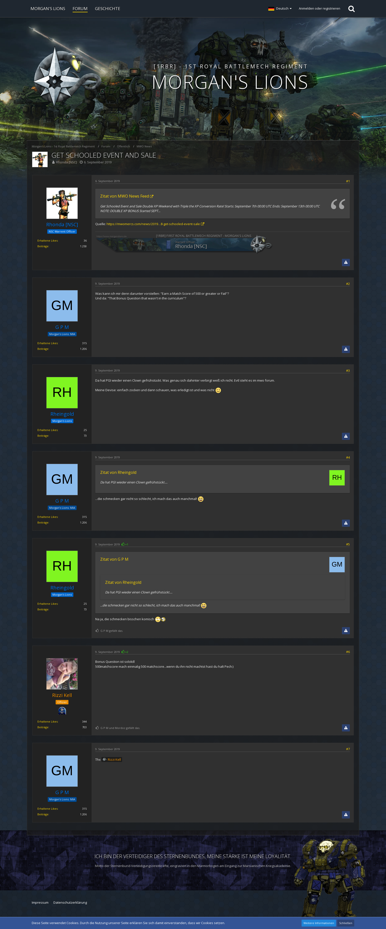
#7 (348, 749)
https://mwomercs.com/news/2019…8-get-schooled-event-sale (153, 224)
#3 (348, 370)
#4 (348, 457)
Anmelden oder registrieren (319, 8)
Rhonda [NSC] (66, 162)
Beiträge (42, 246)
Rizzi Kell (114, 759)
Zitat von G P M (114, 559)
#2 (348, 283)
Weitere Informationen (319, 923)
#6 (348, 652)
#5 (348, 544)
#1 (348, 181)
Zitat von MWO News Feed (124, 196)
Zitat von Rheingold (118, 472)
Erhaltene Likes (47, 240)
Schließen (345, 923)
